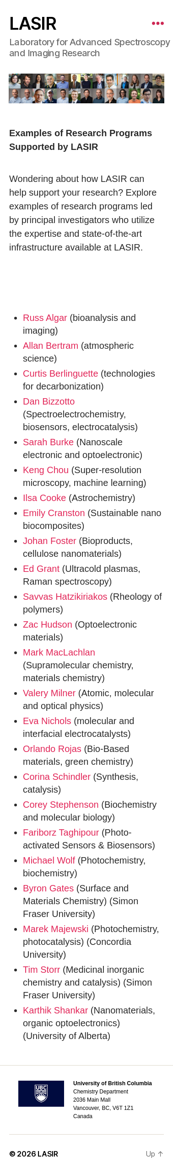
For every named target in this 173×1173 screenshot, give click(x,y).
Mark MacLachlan (59, 652)
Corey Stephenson (61, 805)
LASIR (32, 23)
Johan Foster (49, 541)
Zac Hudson (47, 624)
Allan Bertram (50, 346)
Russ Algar (45, 318)
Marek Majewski (57, 929)
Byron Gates (48, 888)
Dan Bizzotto (49, 401)
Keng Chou (46, 470)
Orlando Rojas (52, 749)
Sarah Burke (48, 442)
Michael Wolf (49, 860)
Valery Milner (49, 693)
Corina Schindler (57, 777)
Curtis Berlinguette (60, 373)
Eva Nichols (47, 721)
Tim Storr (41, 970)
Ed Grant (41, 569)
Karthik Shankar (55, 1010)
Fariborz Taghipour (61, 832)
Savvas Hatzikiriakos (65, 597)
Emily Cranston (54, 513)
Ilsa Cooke (44, 498)
